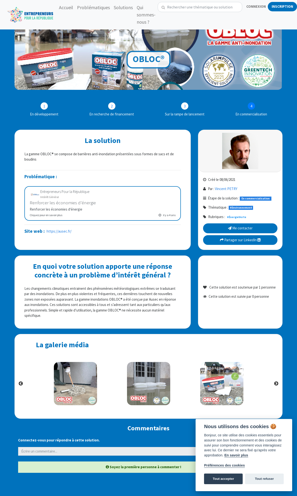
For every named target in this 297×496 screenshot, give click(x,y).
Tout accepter (223, 479)
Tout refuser (264, 479)
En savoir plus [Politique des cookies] (236, 455)
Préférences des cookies (224, 465)
